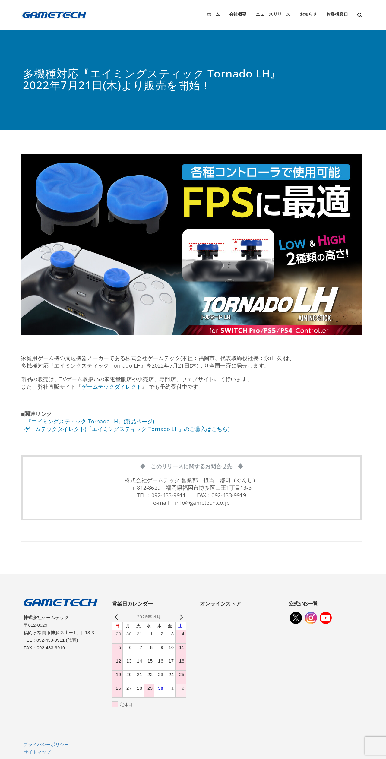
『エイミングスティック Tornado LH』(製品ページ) (89, 421)
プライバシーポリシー (46, 744)
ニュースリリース (273, 14)
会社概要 (238, 14)
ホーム (213, 14)
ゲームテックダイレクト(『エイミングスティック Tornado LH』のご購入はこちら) (126, 428)
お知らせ (308, 14)
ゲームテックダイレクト (111, 386)
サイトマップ (37, 751)
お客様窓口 (337, 14)
